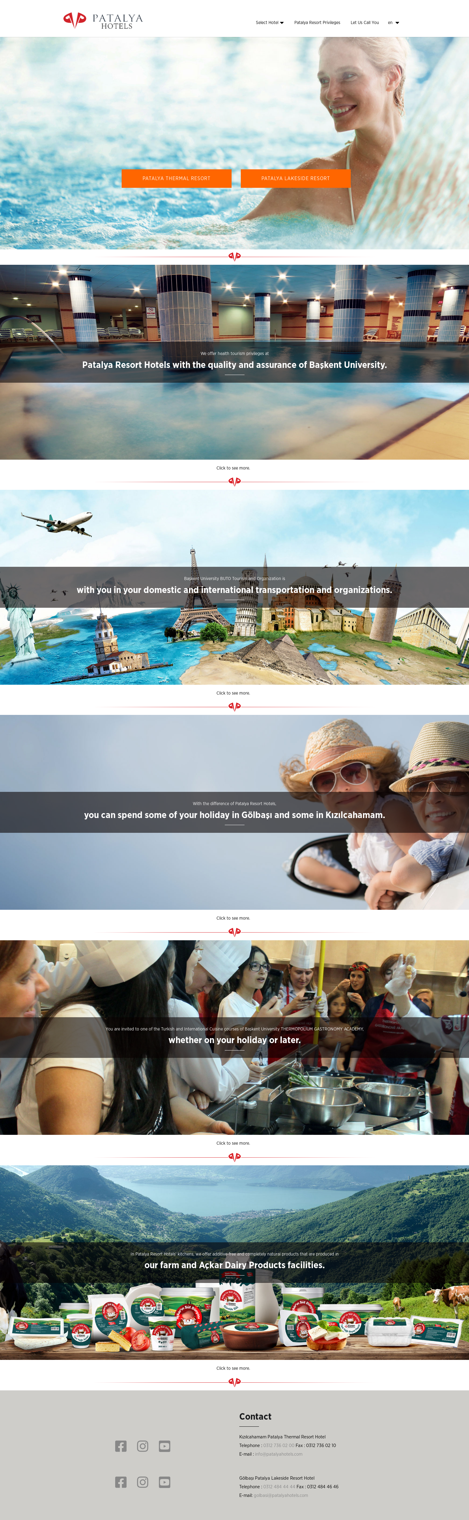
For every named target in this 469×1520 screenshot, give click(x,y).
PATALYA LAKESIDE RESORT (295, 178)
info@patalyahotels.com (278, 1454)
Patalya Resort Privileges (317, 23)
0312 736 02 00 (278, 1445)
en (393, 23)
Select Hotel (270, 23)
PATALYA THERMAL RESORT (177, 178)
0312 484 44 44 (279, 1487)
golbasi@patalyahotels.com (281, 1495)
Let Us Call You (365, 23)
